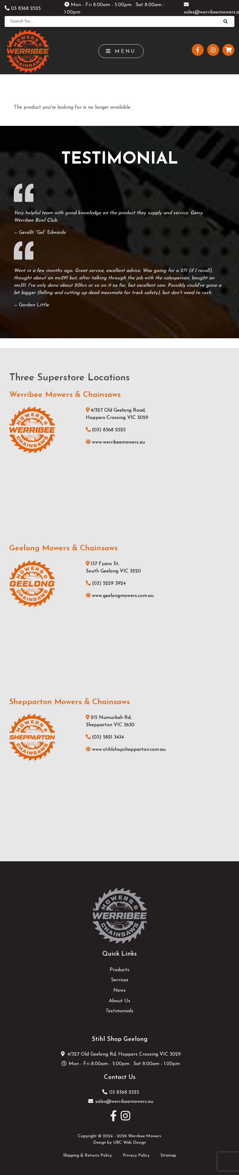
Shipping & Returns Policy (87, 1155)
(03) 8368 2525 (106, 430)
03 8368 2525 (23, 8)
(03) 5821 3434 (105, 737)
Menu (121, 51)
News (119, 990)
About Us (119, 1001)
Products (119, 970)
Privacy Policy (136, 1155)
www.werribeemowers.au (115, 442)
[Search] (111, 21)
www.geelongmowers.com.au (120, 595)
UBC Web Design (129, 1142)
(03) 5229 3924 (106, 583)
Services (119, 980)
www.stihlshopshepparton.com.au (125, 749)
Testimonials (119, 1011)
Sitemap (168, 1155)
